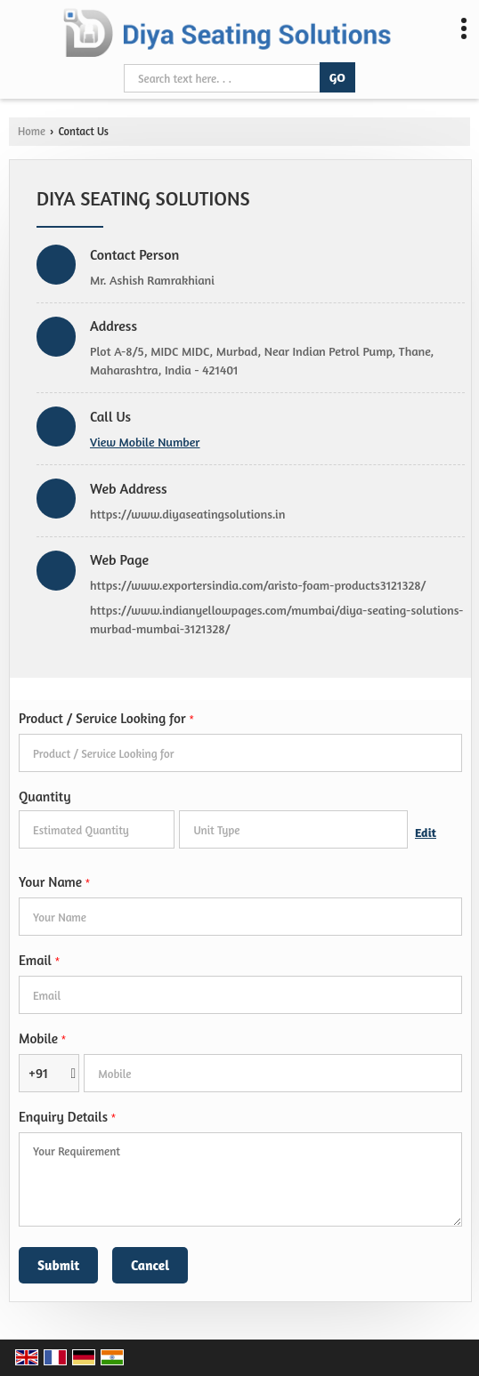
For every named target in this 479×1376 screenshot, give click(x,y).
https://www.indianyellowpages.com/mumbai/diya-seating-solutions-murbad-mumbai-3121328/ (276, 619)
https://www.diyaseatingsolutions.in (187, 513)
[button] (145, 441)
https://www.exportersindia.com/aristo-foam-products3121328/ (258, 584)
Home (31, 131)
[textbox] (293, 829)
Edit (425, 832)
